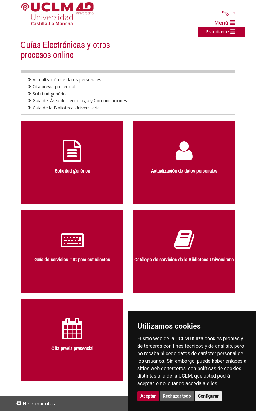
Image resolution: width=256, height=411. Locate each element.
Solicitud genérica (47, 94)
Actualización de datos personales (64, 80)
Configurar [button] (208, 396)
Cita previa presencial (51, 86)
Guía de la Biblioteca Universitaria (63, 108)
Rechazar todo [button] (177, 396)
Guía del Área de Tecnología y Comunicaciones (77, 100)
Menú (224, 22)
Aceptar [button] (148, 396)
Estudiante (220, 31)
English (228, 13)
